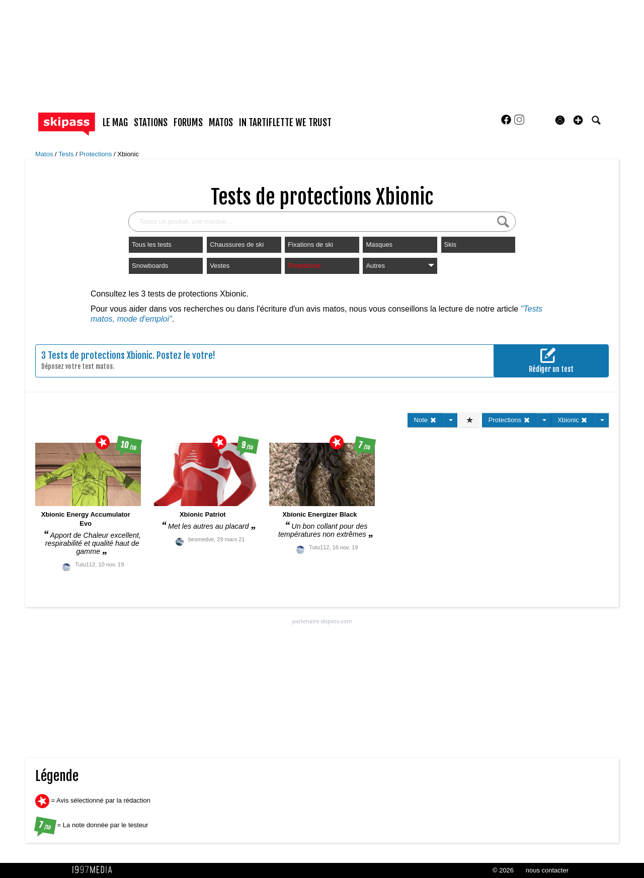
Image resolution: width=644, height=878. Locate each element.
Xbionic (128, 154)
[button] (578, 120)
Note (425, 420)
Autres (400, 265)
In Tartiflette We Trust (285, 123)
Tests (66, 154)
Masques (379, 244)
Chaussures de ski (237, 244)
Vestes (219, 265)
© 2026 (503, 870)
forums (188, 123)
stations (151, 123)
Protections (96, 154)
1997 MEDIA (95, 870)
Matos (45, 154)
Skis (450, 244)
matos (221, 123)
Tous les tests (152, 244)
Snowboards (150, 265)
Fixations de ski (310, 244)
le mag (115, 123)
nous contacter (547, 870)
